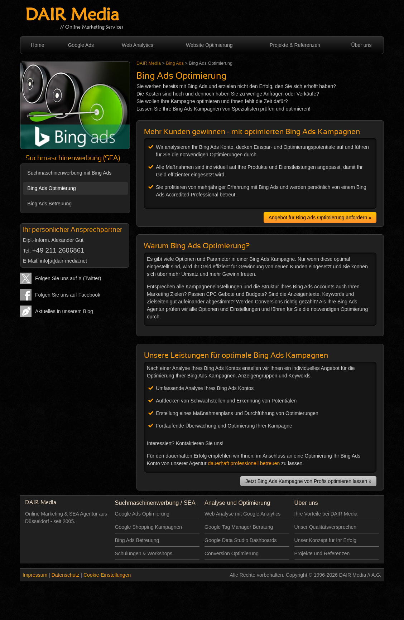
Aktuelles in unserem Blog (64, 311)
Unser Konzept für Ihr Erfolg (325, 540)
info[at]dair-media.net (63, 261)
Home (37, 45)
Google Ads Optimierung (142, 514)
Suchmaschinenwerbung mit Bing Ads (69, 173)
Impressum (35, 575)
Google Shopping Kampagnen (148, 527)
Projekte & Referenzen (295, 45)
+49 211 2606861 (58, 250)
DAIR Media (72, 16)
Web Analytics (137, 45)
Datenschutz (66, 575)
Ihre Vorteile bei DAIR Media (326, 514)
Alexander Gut (67, 240)
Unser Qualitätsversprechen (325, 527)
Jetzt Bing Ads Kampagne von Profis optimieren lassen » (308, 481)
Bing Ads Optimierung (51, 188)
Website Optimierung (209, 45)
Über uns (361, 45)
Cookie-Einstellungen (107, 575)
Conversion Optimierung (232, 553)
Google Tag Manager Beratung (239, 527)
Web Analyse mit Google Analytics (242, 514)
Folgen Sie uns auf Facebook (67, 295)
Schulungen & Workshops (144, 553)
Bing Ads (175, 63)
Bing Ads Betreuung (49, 203)
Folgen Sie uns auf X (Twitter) (68, 278)
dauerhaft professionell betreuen (244, 463)
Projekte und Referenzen (322, 553)
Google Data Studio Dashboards (241, 540)
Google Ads (81, 45)
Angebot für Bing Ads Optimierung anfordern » (320, 217)
